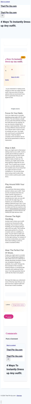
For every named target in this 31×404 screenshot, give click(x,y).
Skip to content (5, 1)
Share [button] (9, 317)
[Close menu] (1, 402)
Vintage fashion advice (18, 305)
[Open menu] (2, 15)
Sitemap (19, 395)
